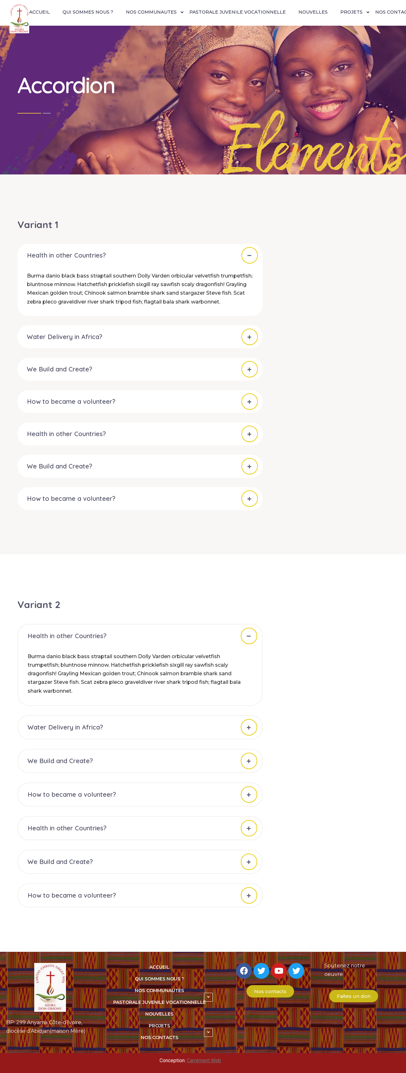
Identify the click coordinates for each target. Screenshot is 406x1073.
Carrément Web (204, 1060)
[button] (270, 991)
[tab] (140, 255)
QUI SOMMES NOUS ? (87, 12)
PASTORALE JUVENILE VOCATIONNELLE (237, 12)
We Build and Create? (59, 369)
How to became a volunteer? (71, 401)
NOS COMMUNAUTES (151, 12)
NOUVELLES (313, 12)
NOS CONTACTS (159, 1037)
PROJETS (351, 12)
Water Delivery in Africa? (64, 337)
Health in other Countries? (66, 255)
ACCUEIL (39, 12)
